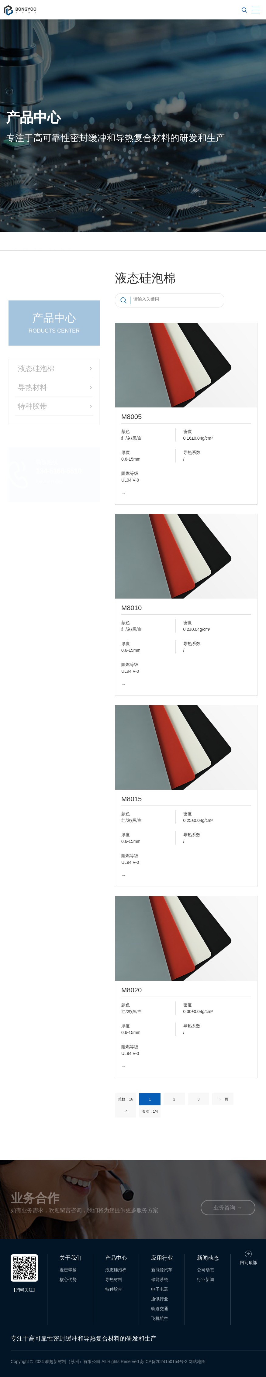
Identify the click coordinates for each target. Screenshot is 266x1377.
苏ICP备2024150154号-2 (164, 1361)
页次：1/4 (150, 1111)
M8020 (131, 990)
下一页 (222, 1099)
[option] (133, 125)
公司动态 (205, 1269)
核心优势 (68, 1279)
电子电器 (159, 1289)
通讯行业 (159, 1298)
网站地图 (197, 1361)
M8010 (131, 608)
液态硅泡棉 (115, 1269)
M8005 (131, 417)
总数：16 (125, 1099)
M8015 (131, 799)
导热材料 (113, 1279)
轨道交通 (159, 1308)
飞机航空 (159, 1318)
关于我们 (70, 1258)
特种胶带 (113, 1289)
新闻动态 (208, 1258)
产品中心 (116, 1258)
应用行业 (162, 1258)
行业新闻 (205, 1279)
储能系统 (159, 1279)
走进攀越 (68, 1269)
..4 (125, 1111)
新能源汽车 (161, 1269)
